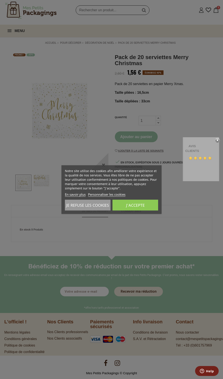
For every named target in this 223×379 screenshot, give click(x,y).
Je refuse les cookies (87, 205)
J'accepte (135, 205)
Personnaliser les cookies (106, 194)
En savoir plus (75, 194)
